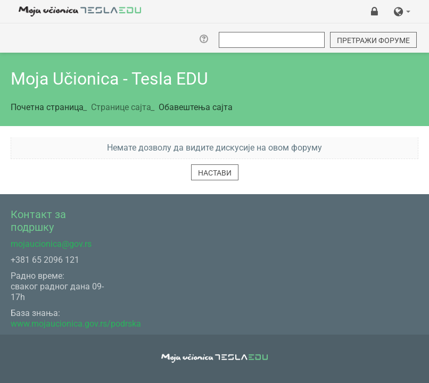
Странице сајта (121, 107)
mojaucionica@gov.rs (51, 244)
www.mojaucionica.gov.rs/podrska (76, 324)
